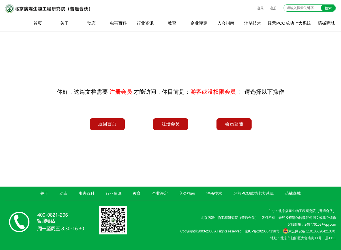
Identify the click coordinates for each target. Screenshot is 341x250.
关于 (64, 23)
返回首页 (107, 123)
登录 (260, 8)
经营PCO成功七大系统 (289, 23)
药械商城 (293, 193)
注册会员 (171, 123)
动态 (91, 23)
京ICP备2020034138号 (262, 231)
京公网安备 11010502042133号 (309, 231)
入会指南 (225, 23)
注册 (273, 8)
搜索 (328, 8)
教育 (172, 23)
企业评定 (198, 23)
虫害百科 (118, 23)
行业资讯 (145, 23)
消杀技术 (252, 23)
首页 (37, 23)
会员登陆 (234, 123)
